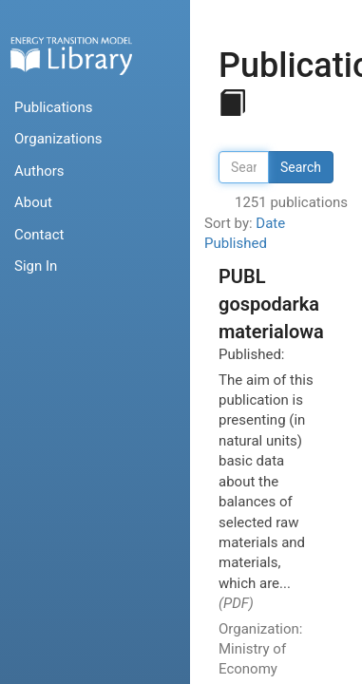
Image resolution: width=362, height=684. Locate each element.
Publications (53, 107)
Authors (39, 171)
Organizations (58, 138)
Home (71, 55)
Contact (39, 234)
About (33, 202)
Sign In (35, 266)
